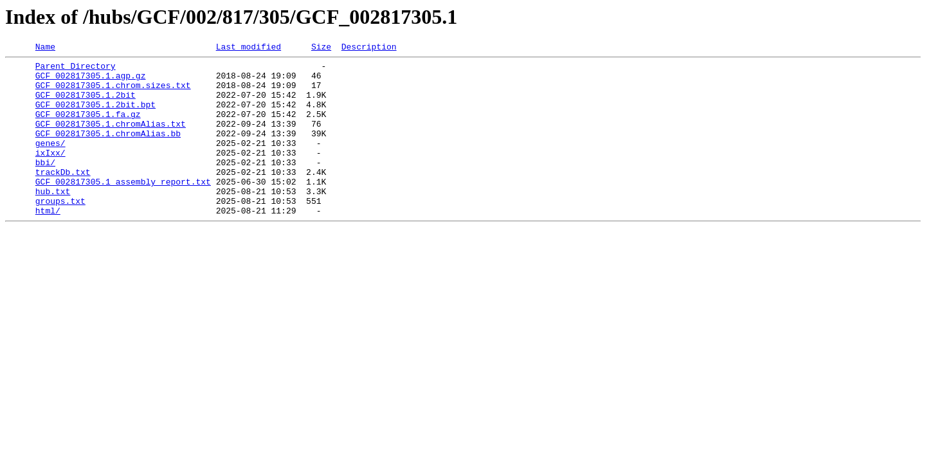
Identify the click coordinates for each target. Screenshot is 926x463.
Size (321, 48)
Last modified (248, 48)
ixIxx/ (50, 173)
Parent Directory (75, 69)
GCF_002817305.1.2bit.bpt (95, 116)
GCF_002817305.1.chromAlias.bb (108, 150)
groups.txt (60, 231)
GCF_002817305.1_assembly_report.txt (123, 208)
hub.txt (53, 220)
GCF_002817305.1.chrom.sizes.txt (113, 92)
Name (45, 48)
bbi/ (45, 185)
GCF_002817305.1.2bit (85, 104)
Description (369, 48)
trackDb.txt (63, 197)
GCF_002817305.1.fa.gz (88, 127)
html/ (47, 243)
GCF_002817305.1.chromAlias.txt (110, 139)
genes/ (50, 162)
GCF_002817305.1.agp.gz (90, 81)
